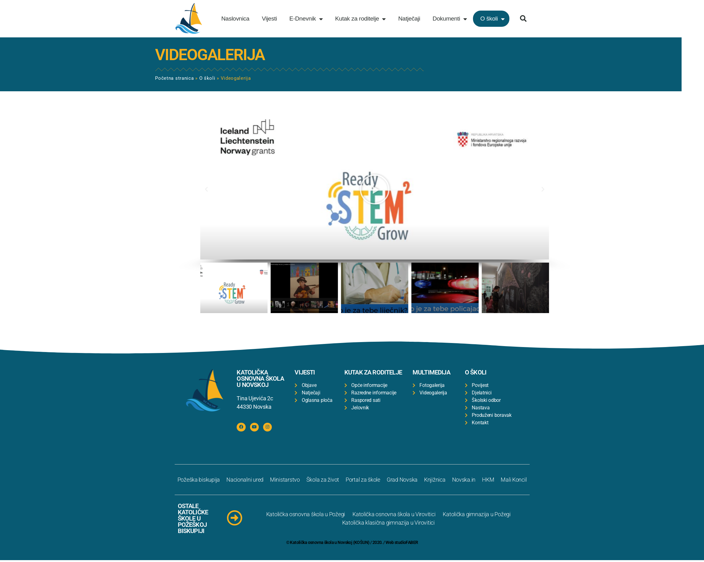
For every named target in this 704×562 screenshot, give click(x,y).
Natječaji (409, 18)
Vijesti (269, 18)
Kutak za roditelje (360, 19)
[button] (523, 18)
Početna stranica (88, 78)
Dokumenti (449, 19)
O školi (492, 19)
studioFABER (406, 544)
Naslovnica (235, 18)
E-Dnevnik (306, 19)
